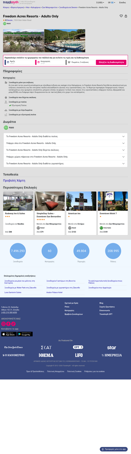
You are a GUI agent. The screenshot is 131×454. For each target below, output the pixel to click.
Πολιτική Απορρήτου (55, 371)
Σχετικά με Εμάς (71, 303)
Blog (101, 303)
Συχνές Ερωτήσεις (107, 307)
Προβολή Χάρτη (14, 180)
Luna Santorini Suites (12, 292)
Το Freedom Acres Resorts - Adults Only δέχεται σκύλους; (32, 150)
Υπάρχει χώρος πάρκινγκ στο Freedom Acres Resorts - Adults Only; (37, 157)
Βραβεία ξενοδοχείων (74, 314)
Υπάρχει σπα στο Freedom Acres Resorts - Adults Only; (31, 143)
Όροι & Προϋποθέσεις (35, 371)
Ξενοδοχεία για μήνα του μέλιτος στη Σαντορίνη (19, 282)
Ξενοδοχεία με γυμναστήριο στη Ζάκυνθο (63, 288)
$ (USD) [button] (99, 3)
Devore (9, 20)
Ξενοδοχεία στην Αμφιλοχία (99, 288)
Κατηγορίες (69, 310)
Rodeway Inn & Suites (15, 213)
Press (67, 307)
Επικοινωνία (105, 310)
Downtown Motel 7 (108, 213)
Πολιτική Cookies (74, 371)
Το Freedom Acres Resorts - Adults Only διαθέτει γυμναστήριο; (35, 163)
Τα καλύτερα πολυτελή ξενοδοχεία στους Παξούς (105, 282)
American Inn (74, 213)
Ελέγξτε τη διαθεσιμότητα (111, 62)
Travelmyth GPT (106, 314)
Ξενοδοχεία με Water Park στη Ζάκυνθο (20, 288)
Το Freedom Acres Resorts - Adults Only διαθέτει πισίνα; (32, 136)
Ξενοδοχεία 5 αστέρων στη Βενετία (60, 281)
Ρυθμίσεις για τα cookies (94, 371)
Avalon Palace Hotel (54, 292)
